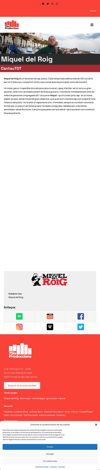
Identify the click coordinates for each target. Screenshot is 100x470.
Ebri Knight (25, 398)
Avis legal (53, 467)
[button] (96, 424)
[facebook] (43, 4)
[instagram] (52, 4)
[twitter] (48, 4)
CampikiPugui (86, 411)
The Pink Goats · (31, 415)
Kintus (74, 411)
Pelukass (8, 411)
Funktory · (61, 415)
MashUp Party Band (53, 411)
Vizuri (67, 411)
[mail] (57, 4)
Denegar (50, 454)
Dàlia (6, 415)
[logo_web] (12, 20)
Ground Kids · (16, 415)
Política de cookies (42, 467)
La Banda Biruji (21, 411)
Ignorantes (51, 398)
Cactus (61, 398)
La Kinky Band (36, 411)
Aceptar (50, 447)
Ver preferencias (50, 461)
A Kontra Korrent (47, 415)
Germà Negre (38, 398)
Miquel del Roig (11, 398)
